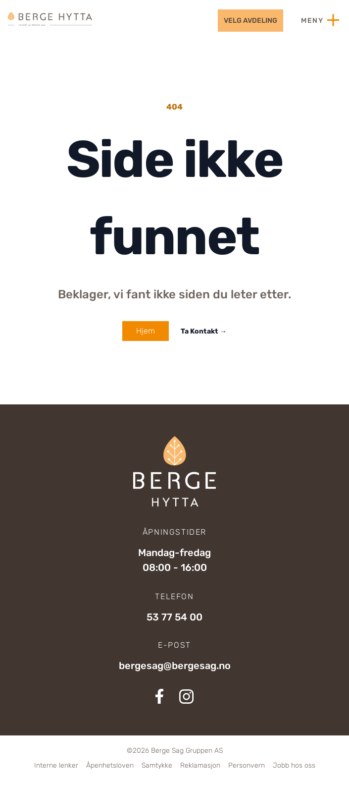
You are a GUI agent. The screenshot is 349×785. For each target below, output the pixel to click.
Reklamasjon (200, 765)
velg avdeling (250, 20)
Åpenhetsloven (110, 765)
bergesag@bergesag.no (175, 666)
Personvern (246, 765)
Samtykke (157, 765)
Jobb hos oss (294, 765)
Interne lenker (56, 765)
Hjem (145, 331)
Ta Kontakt (204, 331)
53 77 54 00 (174, 617)
